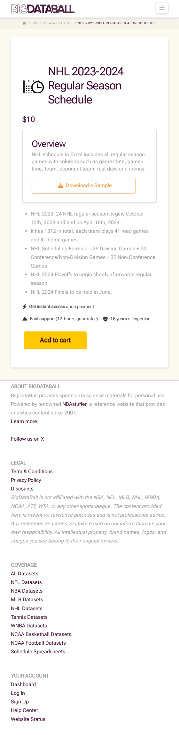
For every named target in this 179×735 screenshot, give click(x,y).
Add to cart (55, 340)
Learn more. (25, 421)
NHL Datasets (27, 608)
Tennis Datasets (29, 617)
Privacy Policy (26, 480)
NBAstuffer (74, 404)
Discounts (22, 489)
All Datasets (24, 574)
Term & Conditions (32, 471)
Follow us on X (27, 439)
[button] (162, 8)
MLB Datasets (27, 599)
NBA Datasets (27, 591)
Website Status (28, 719)
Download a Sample (85, 185)
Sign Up (20, 702)
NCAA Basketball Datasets (41, 634)
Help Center (24, 710)
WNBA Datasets (29, 626)
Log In (18, 693)
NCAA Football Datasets (38, 643)
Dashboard (23, 684)
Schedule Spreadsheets (38, 651)
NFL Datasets (26, 582)
